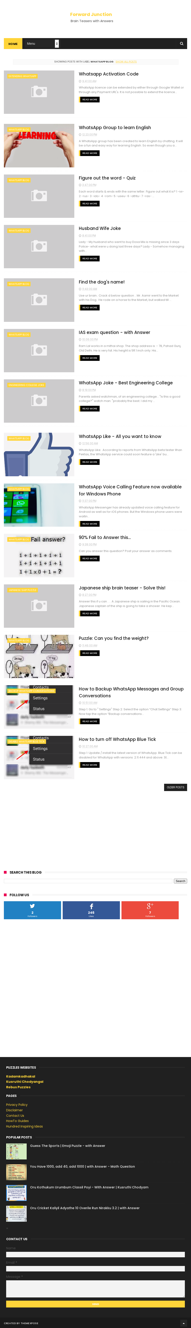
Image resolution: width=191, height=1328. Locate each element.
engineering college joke (26, 385)
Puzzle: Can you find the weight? (109, 638)
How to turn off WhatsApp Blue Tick (113, 738)
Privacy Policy (17, 1103)
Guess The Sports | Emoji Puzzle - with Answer (67, 1145)
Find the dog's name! (98, 282)
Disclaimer (14, 1109)
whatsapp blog (19, 130)
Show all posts (126, 62)
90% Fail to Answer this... (100, 537)
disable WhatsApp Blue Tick (27, 740)
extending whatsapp (22, 76)
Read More (85, 100)
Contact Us (15, 1114)
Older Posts (175, 786)
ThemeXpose (29, 1322)
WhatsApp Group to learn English (111, 128)
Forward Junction (91, 14)
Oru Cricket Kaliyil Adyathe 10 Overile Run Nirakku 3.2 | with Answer (85, 1207)
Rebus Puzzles (18, 1086)
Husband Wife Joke (95, 228)
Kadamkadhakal (20, 1075)
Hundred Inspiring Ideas (24, 1125)
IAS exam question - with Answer (110, 332)
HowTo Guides (17, 1120)
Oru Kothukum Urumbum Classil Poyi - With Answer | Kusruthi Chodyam (89, 1186)
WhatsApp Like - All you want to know (116, 436)
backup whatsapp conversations (31, 690)
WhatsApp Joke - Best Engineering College (121, 383)
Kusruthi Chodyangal (24, 1080)
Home (13, 44)
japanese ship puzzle (22, 589)
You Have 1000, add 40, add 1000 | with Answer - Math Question (82, 1165)
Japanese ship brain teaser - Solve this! (118, 587)
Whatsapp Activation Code (104, 74)
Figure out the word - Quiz (103, 178)
